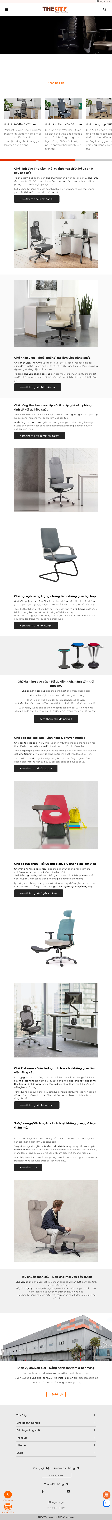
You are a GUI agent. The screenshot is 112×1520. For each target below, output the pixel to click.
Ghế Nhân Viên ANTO (17, 124)
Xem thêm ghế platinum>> (37, 1105)
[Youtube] (68, 1491)
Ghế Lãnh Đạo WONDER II (61, 124)
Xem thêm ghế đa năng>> (56, 719)
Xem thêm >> (28, 1167)
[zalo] (106, 1504)
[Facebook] (43, 1491)
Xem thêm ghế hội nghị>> (36, 625)
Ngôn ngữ (105, 1)
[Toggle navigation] (5, 10)
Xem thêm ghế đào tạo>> (36, 768)
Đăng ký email (56, 1475)
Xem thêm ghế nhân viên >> (37, 387)
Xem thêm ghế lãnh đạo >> (37, 199)
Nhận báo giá (56, 1394)
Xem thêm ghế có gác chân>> (38, 893)
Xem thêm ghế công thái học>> (39, 435)
